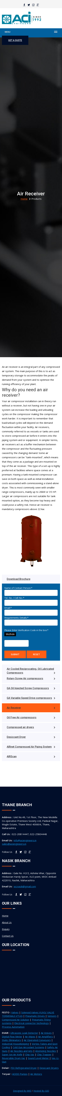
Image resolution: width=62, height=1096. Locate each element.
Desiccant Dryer (31, 737)
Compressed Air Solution (15, 1019)
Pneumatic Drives (35, 1015)
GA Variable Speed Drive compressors (31, 697)
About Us (7, 922)
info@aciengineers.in (25, 840)
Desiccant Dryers (49, 1067)
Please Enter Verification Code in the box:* (26, 630)
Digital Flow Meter (12, 1036)
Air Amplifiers (45, 1036)
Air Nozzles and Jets (21, 1051)
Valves (15, 1012)
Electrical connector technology (31, 1023)
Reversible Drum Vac (13, 1058)
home (24, 198)
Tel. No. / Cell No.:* (14, 597)
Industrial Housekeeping (15, 1043)
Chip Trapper (44, 1054)
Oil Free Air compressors (31, 717)
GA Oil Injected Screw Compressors (31, 688)
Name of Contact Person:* (18, 587)
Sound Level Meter (38, 1058)
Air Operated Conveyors (37, 1040)
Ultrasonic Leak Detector (24, 1032)
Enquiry (6, 929)
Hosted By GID (41, 1090)
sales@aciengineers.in (14, 843)
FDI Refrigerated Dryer (24, 1067)
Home (5, 915)
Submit (15, 654)
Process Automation (13, 1026)
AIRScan (31, 756)
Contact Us (8, 935)
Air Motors (36, 1074)
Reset (36, 654)
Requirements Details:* (16, 617)
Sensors (52, 1015)
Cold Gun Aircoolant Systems (28, 1047)
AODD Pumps (20, 1074)
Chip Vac (29, 1054)
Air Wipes (30, 1036)
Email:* (8, 607)
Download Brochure (18, 579)
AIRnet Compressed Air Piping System (31, 746)
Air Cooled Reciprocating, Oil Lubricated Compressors (31, 670)
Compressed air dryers (31, 727)
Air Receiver (31, 707)
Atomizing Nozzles (45, 1051)
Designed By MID (22, 1090)
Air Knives (46, 1032)
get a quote (15, 40)
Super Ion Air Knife (12, 1054)
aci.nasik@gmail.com (25, 886)
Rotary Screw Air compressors (31, 678)
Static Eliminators (11, 1040)
